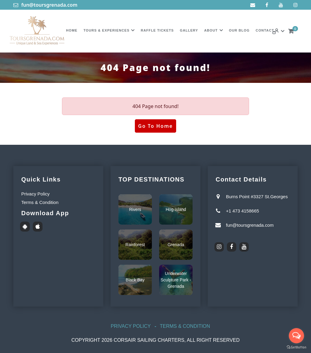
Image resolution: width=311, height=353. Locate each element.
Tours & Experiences (107, 30)
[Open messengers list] (296, 335)
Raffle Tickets (157, 30)
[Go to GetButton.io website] (296, 347)
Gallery (189, 30)
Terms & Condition (40, 202)
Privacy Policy (35, 193)
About (211, 30)
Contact (265, 30)
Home (71, 30)
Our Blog (239, 30)
